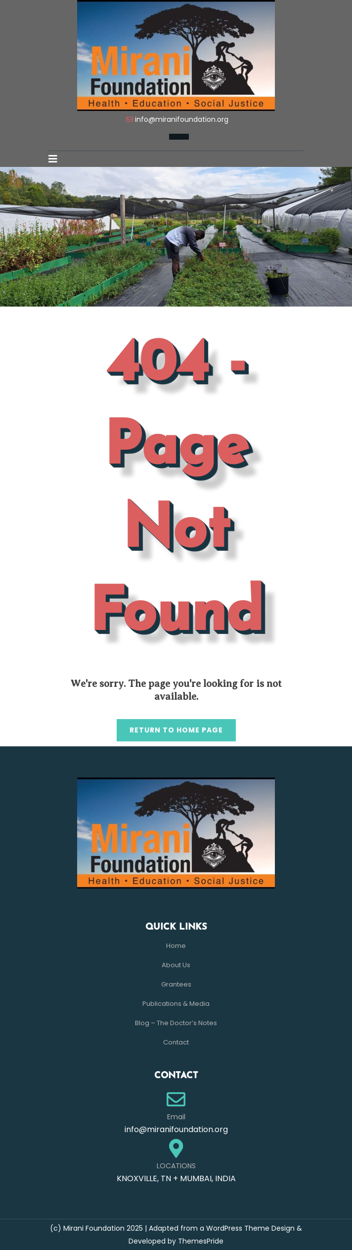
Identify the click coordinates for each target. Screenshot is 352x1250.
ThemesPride (199, 1241)
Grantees (176, 984)
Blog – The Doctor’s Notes (176, 1023)
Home (176, 945)
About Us (176, 965)
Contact (176, 1042)
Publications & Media (176, 1003)
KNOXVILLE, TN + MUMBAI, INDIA (176, 1178)
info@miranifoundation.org (181, 119)
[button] (56, 159)
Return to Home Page (170, 727)
